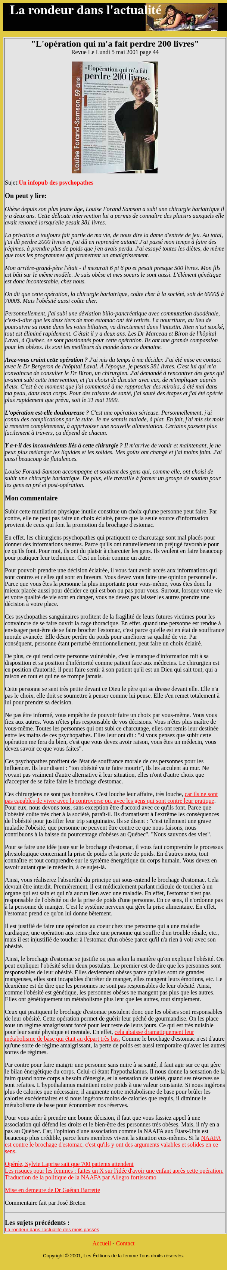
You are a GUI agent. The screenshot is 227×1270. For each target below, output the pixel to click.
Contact (125, 1243)
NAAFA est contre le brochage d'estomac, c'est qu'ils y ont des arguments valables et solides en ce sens (113, 1144)
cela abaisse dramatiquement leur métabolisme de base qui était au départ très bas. (99, 1035)
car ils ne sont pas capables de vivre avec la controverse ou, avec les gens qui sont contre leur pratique (111, 797)
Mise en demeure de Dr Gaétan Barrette (52, 1190)
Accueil (102, 1243)
